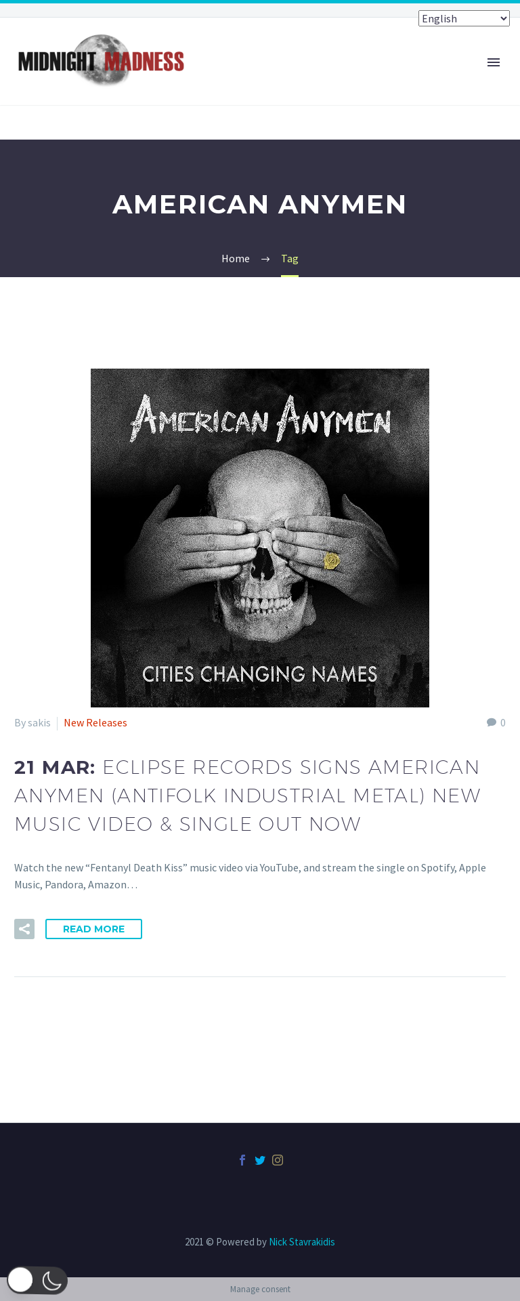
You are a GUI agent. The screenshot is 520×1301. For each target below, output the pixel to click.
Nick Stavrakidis (302, 1241)
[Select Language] (464, 18)
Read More (94, 929)
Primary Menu (494, 62)
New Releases (95, 722)
